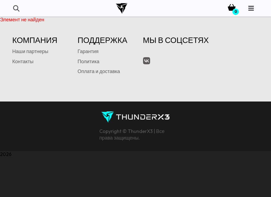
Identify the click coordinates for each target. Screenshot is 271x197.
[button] (16, 8)
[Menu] (251, 8)
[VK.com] (146, 61)
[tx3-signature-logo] (135, 117)
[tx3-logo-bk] (121, 8)
